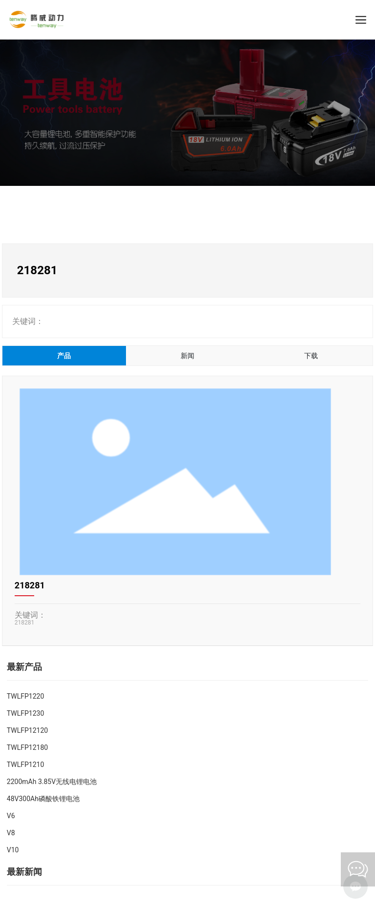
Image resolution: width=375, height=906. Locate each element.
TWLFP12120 (27, 730)
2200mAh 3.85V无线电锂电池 (52, 781)
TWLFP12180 (27, 747)
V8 (11, 833)
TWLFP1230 (25, 713)
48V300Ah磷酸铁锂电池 (43, 799)
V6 (11, 816)
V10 (13, 850)
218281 (30, 585)
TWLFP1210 (25, 764)
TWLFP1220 (25, 696)
